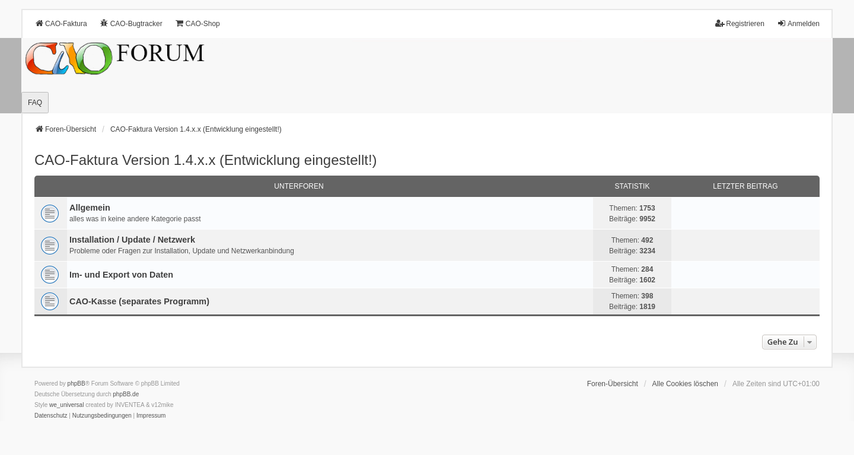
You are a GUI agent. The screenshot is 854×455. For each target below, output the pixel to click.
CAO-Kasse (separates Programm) (139, 301)
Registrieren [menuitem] (739, 23)
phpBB (76, 383)
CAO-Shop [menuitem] (197, 23)
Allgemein (89, 207)
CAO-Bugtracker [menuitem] (131, 23)
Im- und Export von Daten (121, 274)
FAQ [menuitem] (35, 102)
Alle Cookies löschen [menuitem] (685, 384)
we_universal (66, 405)
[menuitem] (51, 416)
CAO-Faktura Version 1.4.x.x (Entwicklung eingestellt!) (205, 160)
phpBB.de (126, 394)
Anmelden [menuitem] (798, 23)
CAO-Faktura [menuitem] (60, 23)
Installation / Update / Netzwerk (132, 239)
